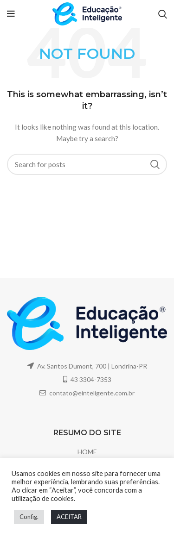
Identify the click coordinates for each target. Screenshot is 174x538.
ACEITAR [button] (69, 516)
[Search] (87, 164)
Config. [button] (29, 516)
